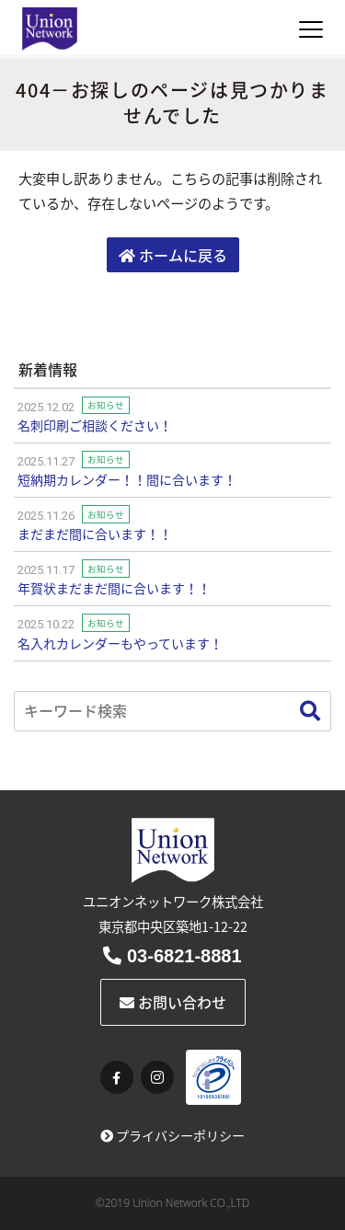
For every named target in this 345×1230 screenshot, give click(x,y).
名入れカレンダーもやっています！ (120, 643)
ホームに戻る (173, 255)
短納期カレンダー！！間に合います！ (126, 479)
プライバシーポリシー (172, 1135)
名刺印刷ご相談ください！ (94, 425)
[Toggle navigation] (311, 29)
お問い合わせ (173, 1002)
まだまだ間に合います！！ (94, 533)
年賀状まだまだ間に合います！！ (114, 588)
